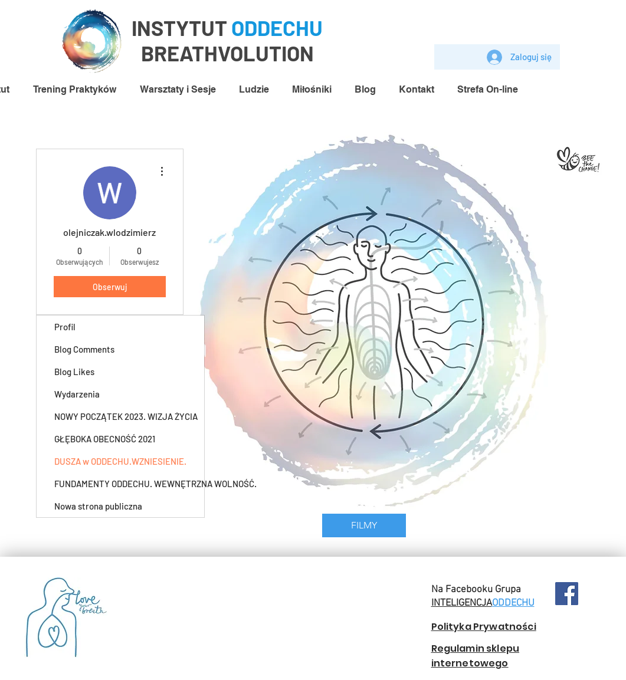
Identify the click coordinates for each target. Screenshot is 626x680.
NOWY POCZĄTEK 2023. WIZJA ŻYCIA (126, 416)
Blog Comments (84, 349)
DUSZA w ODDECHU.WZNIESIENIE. (120, 461)
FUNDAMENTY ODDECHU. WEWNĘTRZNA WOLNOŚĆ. (129, 483)
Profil (65, 326)
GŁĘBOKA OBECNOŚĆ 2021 (104, 438)
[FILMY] (364, 525)
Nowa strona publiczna (98, 506)
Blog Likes (74, 371)
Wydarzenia (77, 394)
